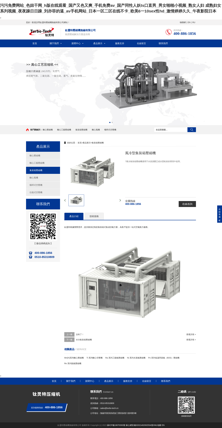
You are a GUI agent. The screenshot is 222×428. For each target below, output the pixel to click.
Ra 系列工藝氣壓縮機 (114, 358)
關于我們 (54, 43)
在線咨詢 (187, 204)
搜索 (191, 129)
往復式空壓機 (36, 192)
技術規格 (94, 216)
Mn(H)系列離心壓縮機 (74, 358)
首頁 (34, 43)
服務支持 (119, 43)
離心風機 (96, 130)
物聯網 (183, 22)
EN (189, 22)
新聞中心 (76, 43)
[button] (109, 122)
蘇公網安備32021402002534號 (139, 425)
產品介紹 (73, 216)
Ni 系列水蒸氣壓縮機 (136, 358)
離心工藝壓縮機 (64, 130)
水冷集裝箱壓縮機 (84, 340)
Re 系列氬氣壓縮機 (72, 363)
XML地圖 (157, 425)
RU (193, 22)
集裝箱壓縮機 (81, 130)
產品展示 (97, 43)
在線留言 (141, 43)
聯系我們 (163, 43)
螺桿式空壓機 (110, 130)
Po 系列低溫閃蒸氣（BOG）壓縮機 (163, 358)
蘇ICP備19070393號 (116, 425)
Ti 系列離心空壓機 (95, 358)
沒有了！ (80, 334)
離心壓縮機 (48, 130)
